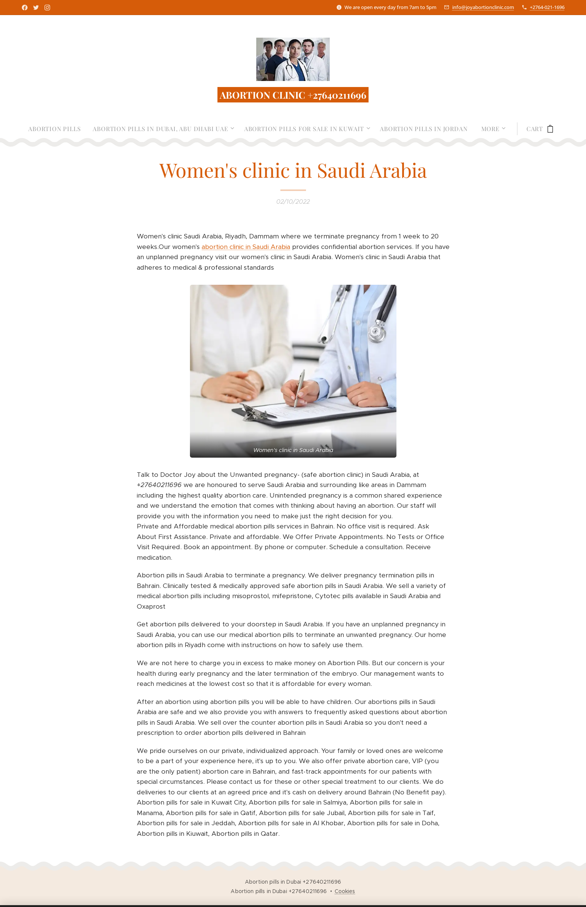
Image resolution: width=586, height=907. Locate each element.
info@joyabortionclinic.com (483, 7)
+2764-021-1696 (547, 7)
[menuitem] (57, 128)
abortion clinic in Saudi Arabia (246, 247)
